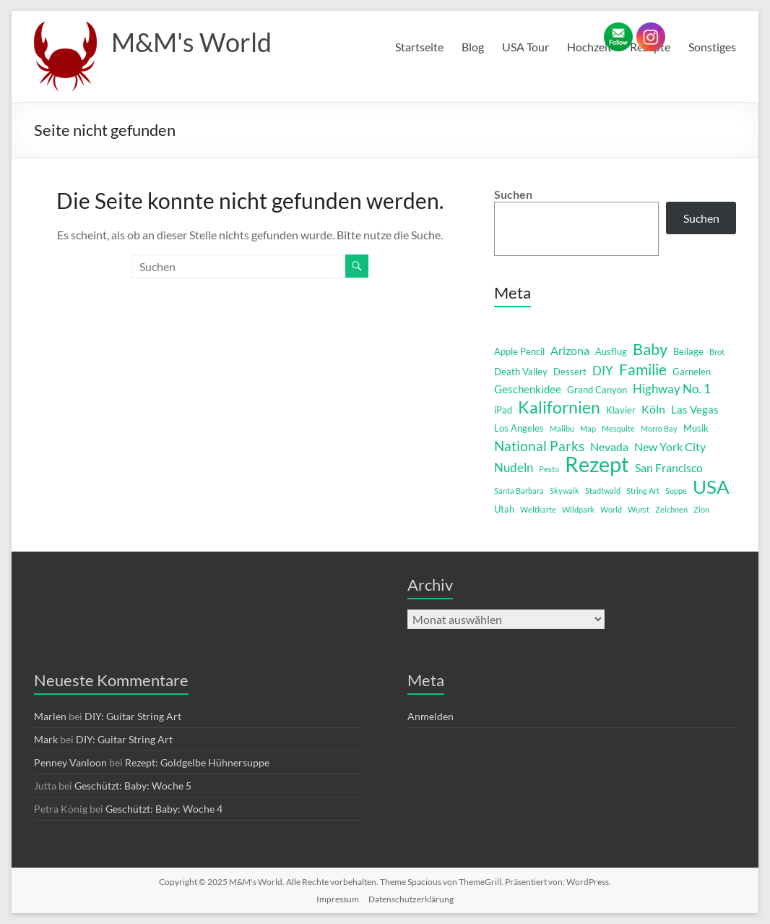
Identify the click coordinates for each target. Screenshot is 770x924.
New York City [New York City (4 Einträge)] (670, 446)
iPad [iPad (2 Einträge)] (503, 410)
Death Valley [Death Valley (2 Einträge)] (521, 371)
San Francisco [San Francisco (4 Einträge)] (669, 467)
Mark (46, 739)
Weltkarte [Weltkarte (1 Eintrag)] (538, 509)
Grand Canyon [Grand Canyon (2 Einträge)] (597, 389)
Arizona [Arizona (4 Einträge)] (569, 350)
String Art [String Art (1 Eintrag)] (642, 490)
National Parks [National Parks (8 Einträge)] (539, 445)
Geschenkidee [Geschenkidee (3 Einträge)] (527, 389)
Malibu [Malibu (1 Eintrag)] (562, 428)
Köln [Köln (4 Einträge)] (653, 409)
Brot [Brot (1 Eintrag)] (716, 351)
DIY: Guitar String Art (133, 716)
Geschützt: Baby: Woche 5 (132, 785)
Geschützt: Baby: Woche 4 (163, 809)
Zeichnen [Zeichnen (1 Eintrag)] (671, 509)
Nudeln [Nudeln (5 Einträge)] (513, 467)
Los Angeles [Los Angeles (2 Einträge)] (519, 428)
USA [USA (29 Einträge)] (711, 486)
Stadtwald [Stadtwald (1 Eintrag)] (602, 490)
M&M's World (191, 42)
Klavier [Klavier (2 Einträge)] (621, 410)
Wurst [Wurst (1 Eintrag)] (638, 509)
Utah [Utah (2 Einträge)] (504, 509)
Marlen (50, 716)
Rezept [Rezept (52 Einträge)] (597, 464)
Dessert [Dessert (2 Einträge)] (570, 371)
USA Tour (525, 47)
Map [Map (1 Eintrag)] (588, 428)
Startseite (419, 47)
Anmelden (430, 716)
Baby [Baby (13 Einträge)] (650, 349)
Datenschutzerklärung (411, 899)
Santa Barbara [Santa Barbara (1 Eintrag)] (519, 490)
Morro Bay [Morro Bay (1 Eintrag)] (659, 428)
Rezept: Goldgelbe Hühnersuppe (197, 762)
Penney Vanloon (70, 762)
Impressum (337, 899)
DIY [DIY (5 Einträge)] (602, 370)
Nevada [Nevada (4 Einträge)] (609, 446)
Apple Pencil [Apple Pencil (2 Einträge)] (519, 351)
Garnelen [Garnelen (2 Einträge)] (691, 371)
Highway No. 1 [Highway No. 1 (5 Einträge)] (672, 388)
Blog (473, 47)
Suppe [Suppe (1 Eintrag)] (676, 490)
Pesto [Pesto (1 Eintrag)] (549, 469)
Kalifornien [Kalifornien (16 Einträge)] (559, 407)
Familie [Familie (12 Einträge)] (643, 369)
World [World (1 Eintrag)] (611, 509)
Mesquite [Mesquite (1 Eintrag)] (618, 428)
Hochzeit (589, 47)
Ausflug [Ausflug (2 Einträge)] (611, 351)
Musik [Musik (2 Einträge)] (696, 428)
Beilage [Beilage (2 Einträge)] (688, 351)
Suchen (513, 194)
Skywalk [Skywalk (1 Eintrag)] (564, 490)
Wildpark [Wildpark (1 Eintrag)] (578, 509)
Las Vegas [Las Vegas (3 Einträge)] (695, 409)
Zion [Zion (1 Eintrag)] (701, 509)
